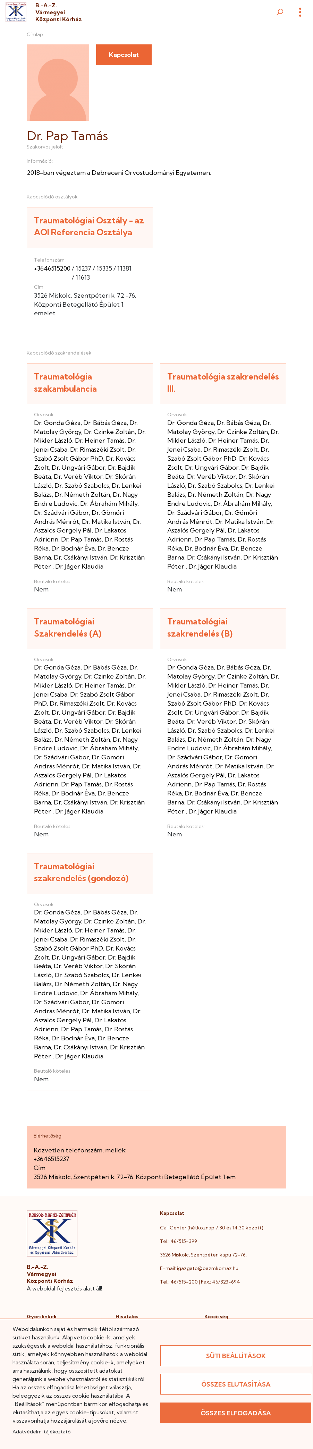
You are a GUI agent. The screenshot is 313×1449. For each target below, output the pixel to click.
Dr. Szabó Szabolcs (81, 485)
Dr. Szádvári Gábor (61, 513)
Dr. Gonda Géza (57, 423)
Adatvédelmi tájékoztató (41, 1431)
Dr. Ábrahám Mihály (108, 504)
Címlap (35, 34)
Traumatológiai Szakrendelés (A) (67, 627)
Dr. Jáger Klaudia (79, 566)
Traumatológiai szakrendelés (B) (199, 627)
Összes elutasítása (236, 1384)
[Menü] (300, 12)
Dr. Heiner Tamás (100, 440)
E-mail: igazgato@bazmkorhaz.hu (199, 1268)
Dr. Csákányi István (80, 557)
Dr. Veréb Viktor (78, 476)
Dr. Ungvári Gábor (78, 467)
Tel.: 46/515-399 (178, 1241)
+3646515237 (51, 1159)
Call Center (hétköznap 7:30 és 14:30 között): (212, 1228)
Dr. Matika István (106, 522)
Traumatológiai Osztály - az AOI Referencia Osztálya (89, 226)
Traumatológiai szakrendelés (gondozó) (81, 872)
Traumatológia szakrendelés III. (223, 382)
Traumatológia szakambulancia (65, 382)
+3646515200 (52, 268)
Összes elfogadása (236, 1413)
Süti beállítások (236, 1356)
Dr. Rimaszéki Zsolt (97, 449)
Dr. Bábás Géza (105, 423)
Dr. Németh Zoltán (82, 494)
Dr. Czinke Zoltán (109, 432)
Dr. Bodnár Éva (73, 548)
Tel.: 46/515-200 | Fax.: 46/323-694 (200, 1282)
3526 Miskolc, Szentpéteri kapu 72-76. (203, 1255)
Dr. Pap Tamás (81, 539)
